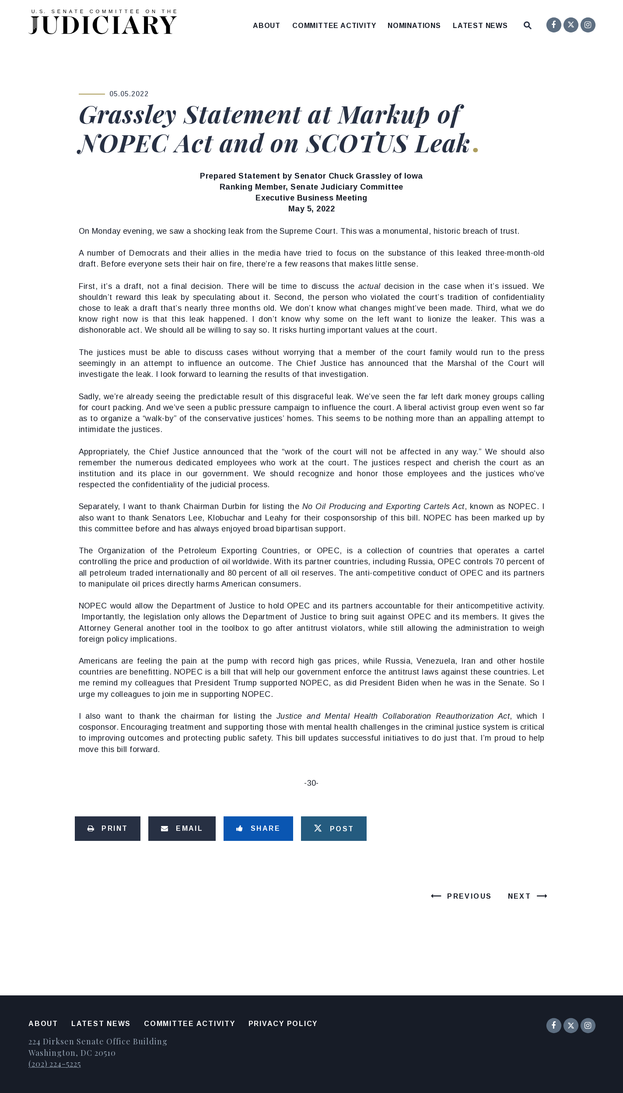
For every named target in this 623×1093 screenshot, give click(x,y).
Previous (469, 896)
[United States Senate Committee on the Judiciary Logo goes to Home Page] (105, 23)
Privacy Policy (283, 1023)
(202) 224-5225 (54, 1063)
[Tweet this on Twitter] (334, 828)
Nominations (414, 25)
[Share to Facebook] (258, 828)
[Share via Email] (182, 828)
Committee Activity (334, 25)
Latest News (480, 25)
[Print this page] (108, 828)
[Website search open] (528, 23)
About (266, 25)
